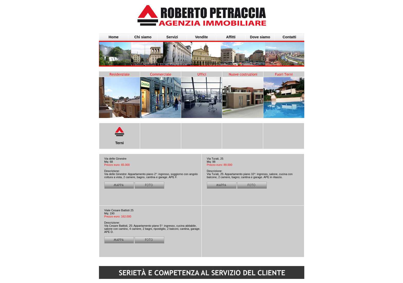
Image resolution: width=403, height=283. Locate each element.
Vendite (201, 37)
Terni (119, 143)
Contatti (289, 37)
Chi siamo (142, 37)
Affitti (231, 37)
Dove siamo (260, 37)
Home (114, 37)
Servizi (172, 37)
